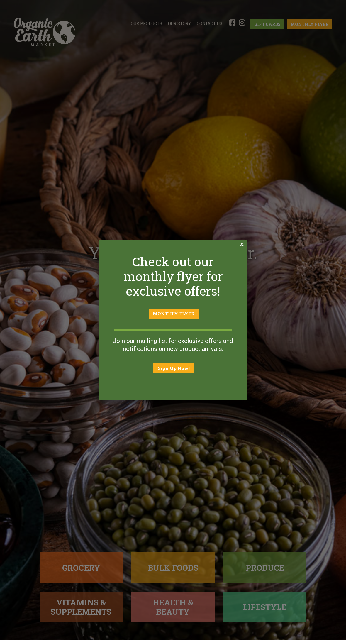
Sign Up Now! (173, 368)
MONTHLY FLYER (174, 313)
